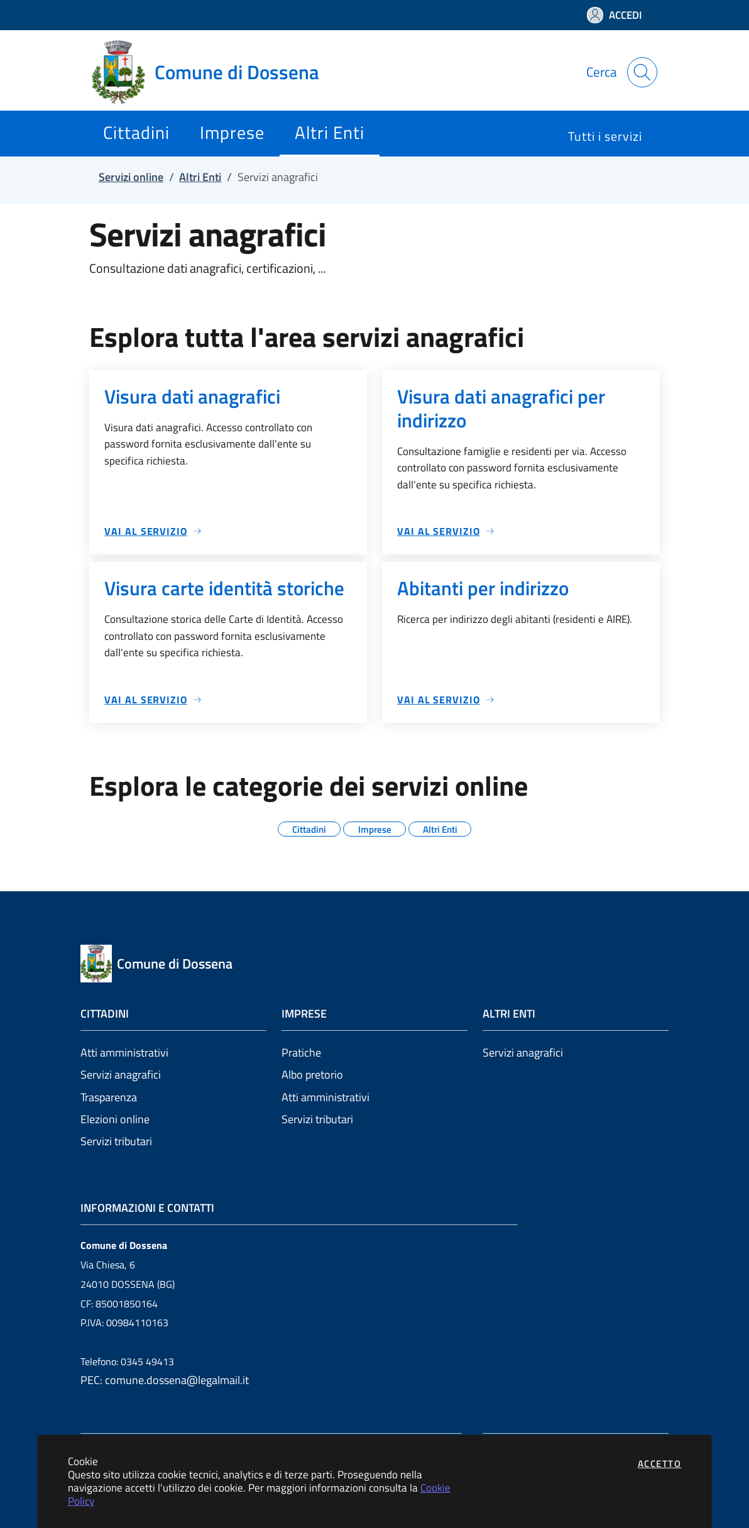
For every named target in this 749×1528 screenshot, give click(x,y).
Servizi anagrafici (120, 1074)
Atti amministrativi (124, 1052)
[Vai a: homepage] (213, 72)
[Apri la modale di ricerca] (642, 72)
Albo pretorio (312, 1074)
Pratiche (301, 1052)
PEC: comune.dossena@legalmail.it (164, 1379)
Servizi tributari (116, 1141)
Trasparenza (108, 1097)
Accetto (660, 1463)
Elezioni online (115, 1119)
